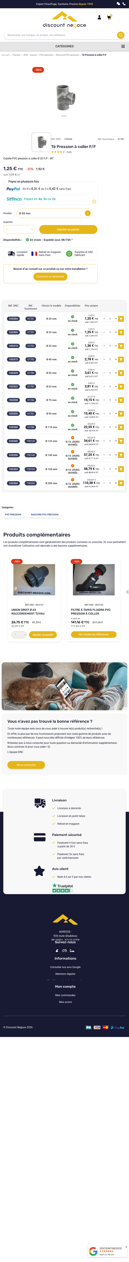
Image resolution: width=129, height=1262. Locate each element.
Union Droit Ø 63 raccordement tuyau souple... (27, 611)
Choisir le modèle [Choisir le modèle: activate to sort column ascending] (51, 305)
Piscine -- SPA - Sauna (25, 55)
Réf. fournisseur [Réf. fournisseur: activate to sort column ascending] (30, 307)
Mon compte (65, 1037)
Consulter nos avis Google (65, 991)
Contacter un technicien (50, 276)
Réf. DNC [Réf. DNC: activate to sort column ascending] (13, 305)
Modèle (7, 213)
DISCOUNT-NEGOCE (111, 1248)
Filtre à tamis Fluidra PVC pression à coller (91, 611)
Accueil (5, 55)
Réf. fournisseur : (106, 139)
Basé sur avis (107, 1255)
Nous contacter (26, 764)
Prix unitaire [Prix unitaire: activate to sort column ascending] (91, 305)
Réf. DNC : (56, 139)
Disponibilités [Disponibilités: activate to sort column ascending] (72, 305)
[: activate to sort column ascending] (113, 307)
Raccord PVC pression (67, 55)
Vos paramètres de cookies (65, 1018)
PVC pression (46, 55)
